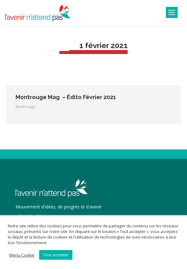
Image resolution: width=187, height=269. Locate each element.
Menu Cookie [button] (21, 255)
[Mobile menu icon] (172, 12)
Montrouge (25, 106)
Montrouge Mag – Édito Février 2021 (66, 97)
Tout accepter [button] (56, 255)
